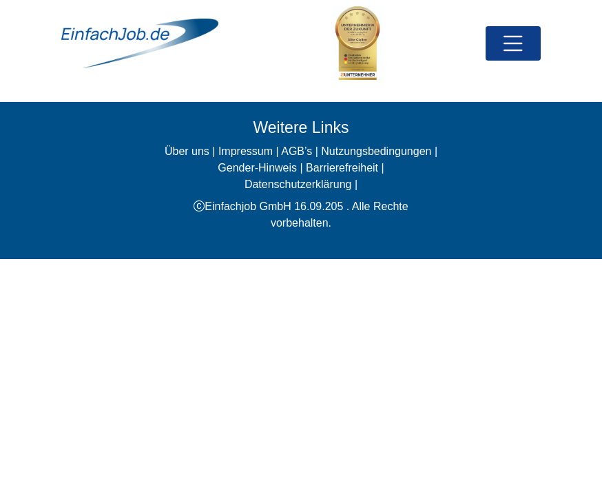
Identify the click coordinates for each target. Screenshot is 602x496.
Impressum (245, 151)
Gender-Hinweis (257, 168)
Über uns (187, 151)
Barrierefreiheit (342, 168)
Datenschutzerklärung (298, 184)
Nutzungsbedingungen (376, 151)
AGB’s (296, 151)
